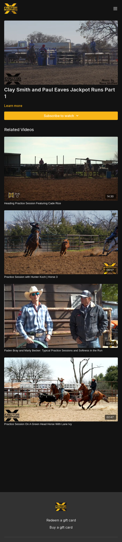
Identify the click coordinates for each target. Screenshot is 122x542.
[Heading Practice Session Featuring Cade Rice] (61, 203)
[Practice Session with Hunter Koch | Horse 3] (61, 277)
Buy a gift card (61, 527)
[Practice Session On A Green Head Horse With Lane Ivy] (61, 424)
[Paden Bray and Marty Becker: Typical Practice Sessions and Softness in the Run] (61, 350)
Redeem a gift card (61, 520)
